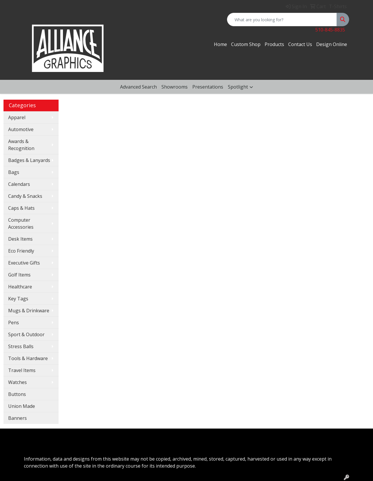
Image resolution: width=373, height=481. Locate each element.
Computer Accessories (21, 223)
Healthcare (20, 286)
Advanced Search (138, 87)
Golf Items (19, 275)
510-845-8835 (330, 30)
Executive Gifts (24, 263)
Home (220, 44)
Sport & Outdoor (26, 334)
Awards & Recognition (21, 144)
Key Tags (18, 298)
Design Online (331, 44)
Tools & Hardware (28, 358)
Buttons (17, 394)
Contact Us (300, 44)
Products (274, 44)
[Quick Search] (282, 19)
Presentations (207, 87)
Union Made (21, 406)
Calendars (19, 184)
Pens (13, 322)
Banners (17, 418)
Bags (13, 172)
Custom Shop (246, 44)
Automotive (21, 129)
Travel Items (22, 370)
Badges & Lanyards (29, 160)
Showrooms (174, 87)
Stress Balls (21, 346)
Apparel (16, 117)
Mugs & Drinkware (28, 310)
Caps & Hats (21, 208)
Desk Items (20, 239)
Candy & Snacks (25, 196)
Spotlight (238, 87)
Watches (17, 382)
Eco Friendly (21, 251)
